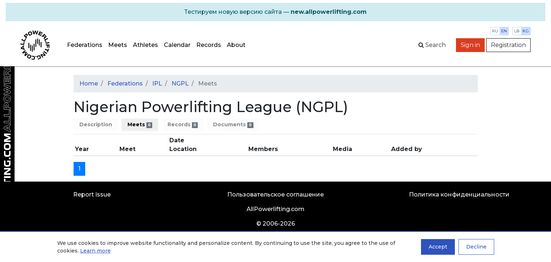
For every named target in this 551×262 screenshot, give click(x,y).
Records (208, 44)
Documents (233, 124)
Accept (438, 246)
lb (517, 30)
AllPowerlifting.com (275, 209)
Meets (117, 44)
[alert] (275, 12)
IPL (157, 83)
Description (95, 124)
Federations (84, 44)
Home (88, 83)
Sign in (470, 44)
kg (526, 30)
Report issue (92, 194)
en (504, 30)
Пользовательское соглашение (275, 194)
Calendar (177, 44)
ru (495, 30)
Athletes (145, 44)
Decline (476, 246)
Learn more (95, 250)
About (236, 44)
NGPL (180, 83)
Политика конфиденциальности (459, 194)
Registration (508, 44)
